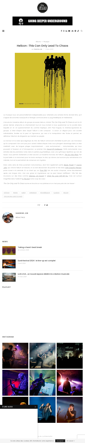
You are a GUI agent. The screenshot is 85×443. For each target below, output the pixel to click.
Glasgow (57, 192)
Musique (46, 41)
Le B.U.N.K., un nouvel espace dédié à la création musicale (43, 274)
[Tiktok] (78, 31)
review (15, 192)
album (23, 192)
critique (6, 192)
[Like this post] (40, 205)
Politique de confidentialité (42, 436)
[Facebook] (61, 31)
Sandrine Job (38, 49)
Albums (38, 41)
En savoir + (71, 441)
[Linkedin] (66, 31)
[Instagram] (64, 31)
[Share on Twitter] (47, 205)
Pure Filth (43, 170)
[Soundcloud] (72, 31)
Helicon (65, 192)
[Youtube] (69, 31)
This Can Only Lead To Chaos (13, 196)
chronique (33, 192)
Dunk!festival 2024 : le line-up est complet (37, 260)
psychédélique (45, 192)
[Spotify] (75, 31)
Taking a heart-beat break (30, 247)
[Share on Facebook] (44, 205)
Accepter (60, 441)
